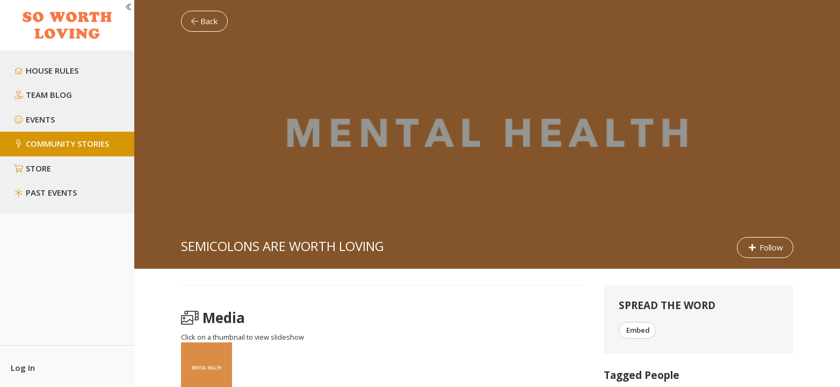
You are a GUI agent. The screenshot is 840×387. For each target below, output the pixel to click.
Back (204, 21)
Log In (23, 367)
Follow (765, 247)
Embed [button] (637, 330)
